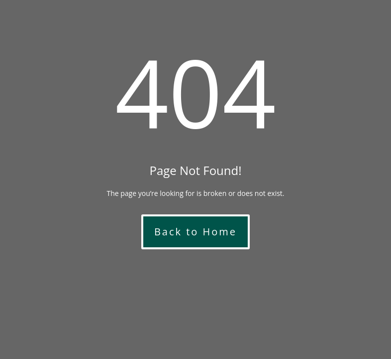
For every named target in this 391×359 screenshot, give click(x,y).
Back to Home (195, 231)
